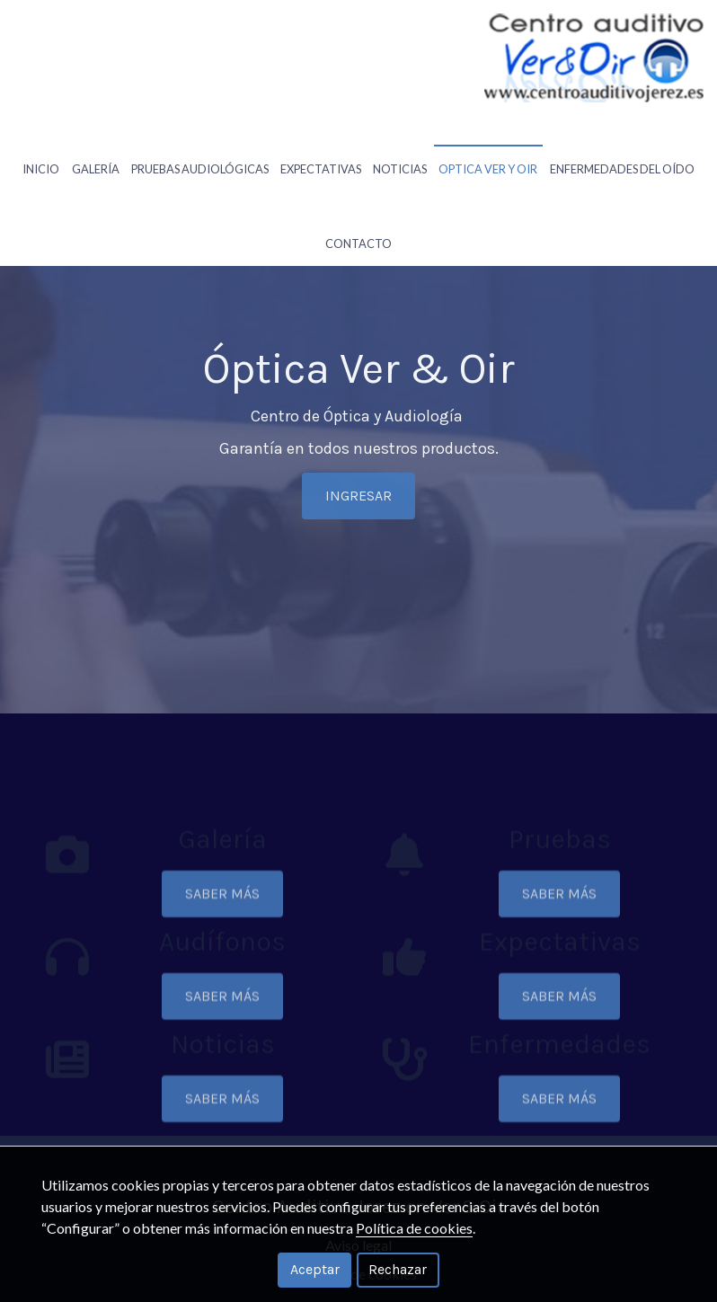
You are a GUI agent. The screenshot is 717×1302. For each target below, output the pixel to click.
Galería (96, 141)
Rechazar (397, 1269)
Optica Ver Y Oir (487, 141)
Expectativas (320, 141)
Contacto (358, 188)
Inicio (40, 141)
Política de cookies (414, 1227)
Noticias (400, 141)
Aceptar (315, 1269)
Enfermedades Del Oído (622, 141)
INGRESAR (358, 531)
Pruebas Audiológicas (200, 141)
